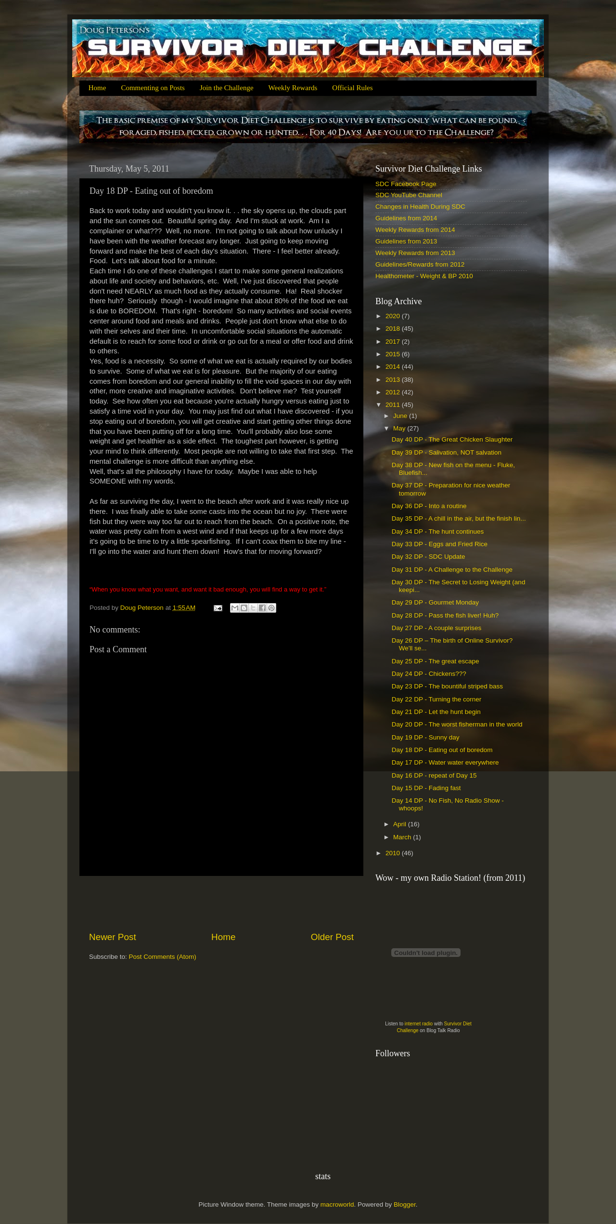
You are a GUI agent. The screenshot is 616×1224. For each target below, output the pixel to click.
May (400, 428)
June (401, 415)
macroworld (337, 1204)
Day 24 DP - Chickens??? (429, 673)
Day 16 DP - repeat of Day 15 (434, 775)
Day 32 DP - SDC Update (428, 556)
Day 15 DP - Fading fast (426, 788)
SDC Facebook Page (405, 184)
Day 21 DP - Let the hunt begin (436, 711)
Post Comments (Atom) (162, 956)
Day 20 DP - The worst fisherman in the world (457, 724)
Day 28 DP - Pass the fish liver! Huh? (445, 615)
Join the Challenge (227, 88)
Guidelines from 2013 (406, 241)
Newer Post (112, 937)
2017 (393, 341)
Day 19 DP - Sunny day (426, 737)
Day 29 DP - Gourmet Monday (435, 602)
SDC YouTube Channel (408, 195)
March (403, 837)
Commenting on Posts (153, 88)
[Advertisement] (221, 903)
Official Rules (352, 88)
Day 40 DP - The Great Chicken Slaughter (452, 439)
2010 (393, 853)
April (400, 824)
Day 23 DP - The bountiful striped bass (447, 686)
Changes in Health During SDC (420, 206)
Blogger (405, 1204)
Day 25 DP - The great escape (435, 661)
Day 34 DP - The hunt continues (438, 531)
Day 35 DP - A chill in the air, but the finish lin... (459, 518)
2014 (393, 366)
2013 (393, 379)
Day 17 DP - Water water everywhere (445, 762)
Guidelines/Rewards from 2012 (419, 264)
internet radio (419, 1023)
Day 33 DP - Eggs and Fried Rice (440, 544)
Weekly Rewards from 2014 (415, 229)
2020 (393, 316)
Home (97, 88)
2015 (393, 354)
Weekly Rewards (293, 88)
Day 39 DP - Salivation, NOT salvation (446, 452)
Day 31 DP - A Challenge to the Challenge (452, 569)
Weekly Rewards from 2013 (415, 252)
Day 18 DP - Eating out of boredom (442, 749)
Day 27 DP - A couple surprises (437, 628)
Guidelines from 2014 (406, 218)
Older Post (332, 937)
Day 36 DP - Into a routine (429, 506)
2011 (393, 404)
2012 (393, 392)
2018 (393, 328)
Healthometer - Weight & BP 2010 (424, 276)
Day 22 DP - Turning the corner (437, 699)
